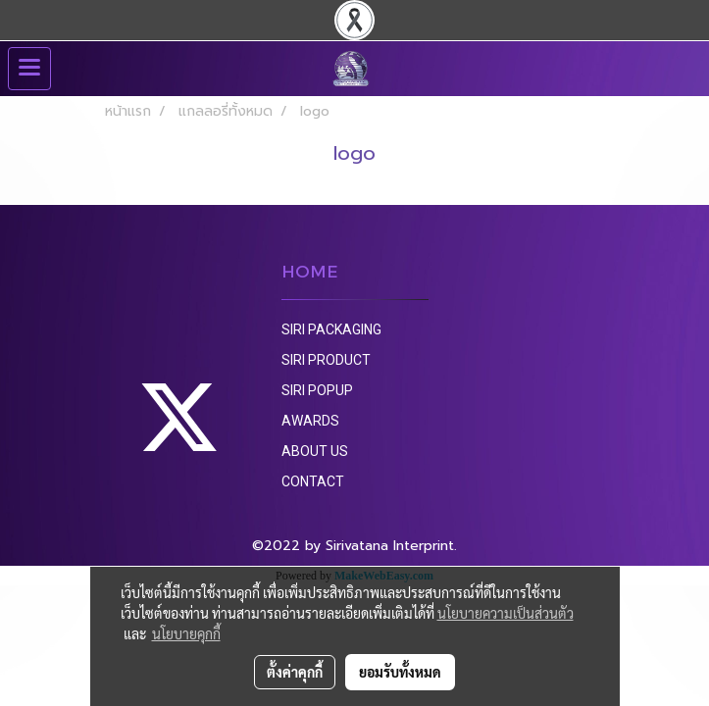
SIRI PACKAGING (331, 329)
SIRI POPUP (317, 390)
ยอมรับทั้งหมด (400, 672)
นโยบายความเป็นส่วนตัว (505, 613)
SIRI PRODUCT (326, 360)
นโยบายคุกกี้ (186, 633)
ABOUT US (314, 451)
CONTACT (312, 481)
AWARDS (310, 421)
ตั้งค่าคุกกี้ (295, 672)
